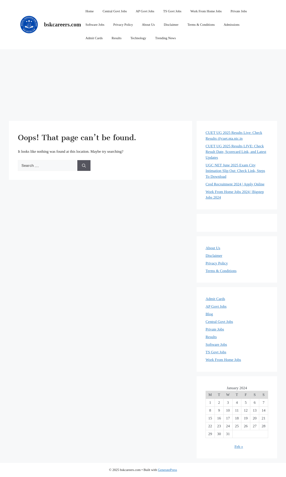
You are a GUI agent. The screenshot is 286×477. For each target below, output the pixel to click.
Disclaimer (171, 24)
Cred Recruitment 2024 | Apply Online (235, 184)
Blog (209, 314)
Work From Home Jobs (206, 11)
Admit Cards (94, 38)
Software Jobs (94, 24)
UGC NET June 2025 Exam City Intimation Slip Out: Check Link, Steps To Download (235, 171)
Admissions (232, 24)
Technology (138, 38)
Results (117, 38)
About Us (148, 24)
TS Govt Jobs (172, 11)
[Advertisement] (143, 83)
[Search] (83, 165)
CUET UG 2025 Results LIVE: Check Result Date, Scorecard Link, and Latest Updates (236, 152)
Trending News (165, 38)
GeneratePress (167, 470)
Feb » (238, 447)
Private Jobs (239, 11)
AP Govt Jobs (145, 11)
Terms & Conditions (201, 24)
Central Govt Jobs (115, 11)
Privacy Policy (123, 24)
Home (89, 11)
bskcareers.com (62, 24)
